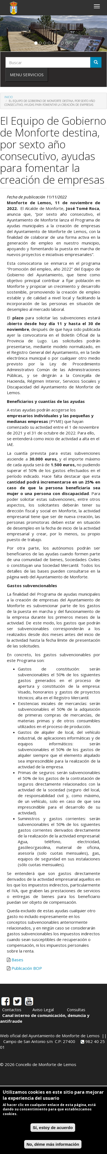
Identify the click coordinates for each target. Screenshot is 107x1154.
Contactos (11, 1009)
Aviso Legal (43, 1009)
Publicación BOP (27, 968)
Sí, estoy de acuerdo (53, 1127)
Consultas (76, 1009)
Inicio (8, 97)
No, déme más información (53, 1144)
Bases (17, 959)
